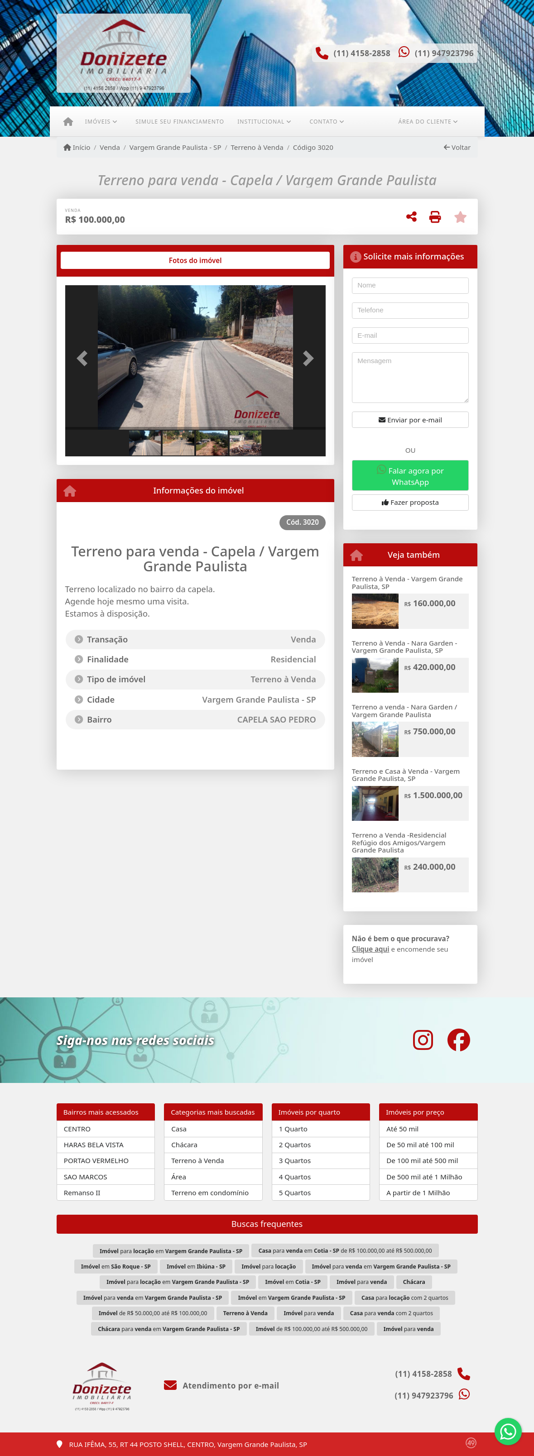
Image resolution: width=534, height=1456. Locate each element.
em (116, 1266)
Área (178, 1176)
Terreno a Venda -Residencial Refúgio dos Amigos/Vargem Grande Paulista (399, 842)
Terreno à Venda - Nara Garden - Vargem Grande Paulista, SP (404, 646)
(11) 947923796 (444, 53)
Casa (179, 1128)
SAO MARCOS (85, 1176)
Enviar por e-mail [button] (410, 419)
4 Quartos (295, 1176)
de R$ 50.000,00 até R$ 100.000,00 (153, 1313)
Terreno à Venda (257, 147)
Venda (110, 147)
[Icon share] (423, 1040)
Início (77, 147)
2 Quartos (295, 1144)
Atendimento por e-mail (221, 1385)
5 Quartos (295, 1192)
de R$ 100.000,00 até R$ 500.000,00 (311, 1329)
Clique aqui (371, 948)
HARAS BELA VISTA (94, 1144)
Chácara (184, 1144)
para (269, 1266)
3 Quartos (295, 1160)
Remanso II (82, 1192)
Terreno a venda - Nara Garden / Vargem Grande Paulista (404, 710)
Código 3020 (313, 147)
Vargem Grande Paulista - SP (175, 147)
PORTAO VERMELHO (96, 1160)
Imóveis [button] (98, 121)
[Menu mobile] (68, 122)
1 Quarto (293, 1128)
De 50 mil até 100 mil (420, 1144)
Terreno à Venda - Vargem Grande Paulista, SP (407, 582)
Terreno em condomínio (210, 1192)
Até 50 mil (402, 1128)
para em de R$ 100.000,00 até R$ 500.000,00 (345, 1251)
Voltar (457, 147)
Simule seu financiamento (179, 121)
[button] (84, 358)
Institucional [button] (260, 121)
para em (171, 1251)
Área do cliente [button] (424, 121)
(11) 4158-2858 (362, 53)
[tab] (94, 260)
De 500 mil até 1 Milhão (424, 1176)
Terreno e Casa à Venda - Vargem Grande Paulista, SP (406, 774)
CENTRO (77, 1128)
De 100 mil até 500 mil (422, 1160)
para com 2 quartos (404, 1298)
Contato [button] (323, 121)
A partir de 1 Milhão (418, 1192)
